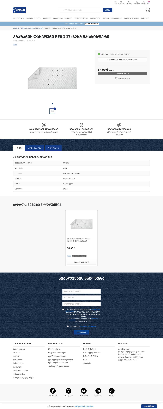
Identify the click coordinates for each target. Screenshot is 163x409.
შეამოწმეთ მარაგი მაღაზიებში (122, 60)
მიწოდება (53, 148)
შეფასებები (34, 148)
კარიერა (87, 363)
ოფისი (16, 356)
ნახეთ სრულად (81, 262)
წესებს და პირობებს (88, 326)
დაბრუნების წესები (57, 356)
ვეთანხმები (149, 406)
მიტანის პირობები (57, 352)
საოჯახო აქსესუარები (23, 377)
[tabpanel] (52, 78)
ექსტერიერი (19, 374)
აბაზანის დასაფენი (35, 28)
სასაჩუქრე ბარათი (92, 352)
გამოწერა (81, 332)
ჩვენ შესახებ (89, 349)
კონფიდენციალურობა (58, 366)
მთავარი (16, 28)
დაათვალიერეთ (91, 24)
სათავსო (17, 367)
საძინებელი (19, 349)
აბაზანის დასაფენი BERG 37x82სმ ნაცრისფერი (79, 240)
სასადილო (18, 363)
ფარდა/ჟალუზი (20, 370)
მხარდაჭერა (54, 349)
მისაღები (17, 360)
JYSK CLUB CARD (90, 356)
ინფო (19, 148)
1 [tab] (52, 103)
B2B (85, 360)
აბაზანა (24, 28)
